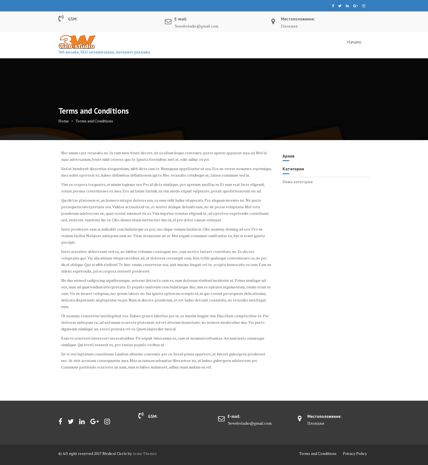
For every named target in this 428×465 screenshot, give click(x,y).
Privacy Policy (355, 453)
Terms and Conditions (318, 453)
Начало (354, 42)
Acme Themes (145, 453)
